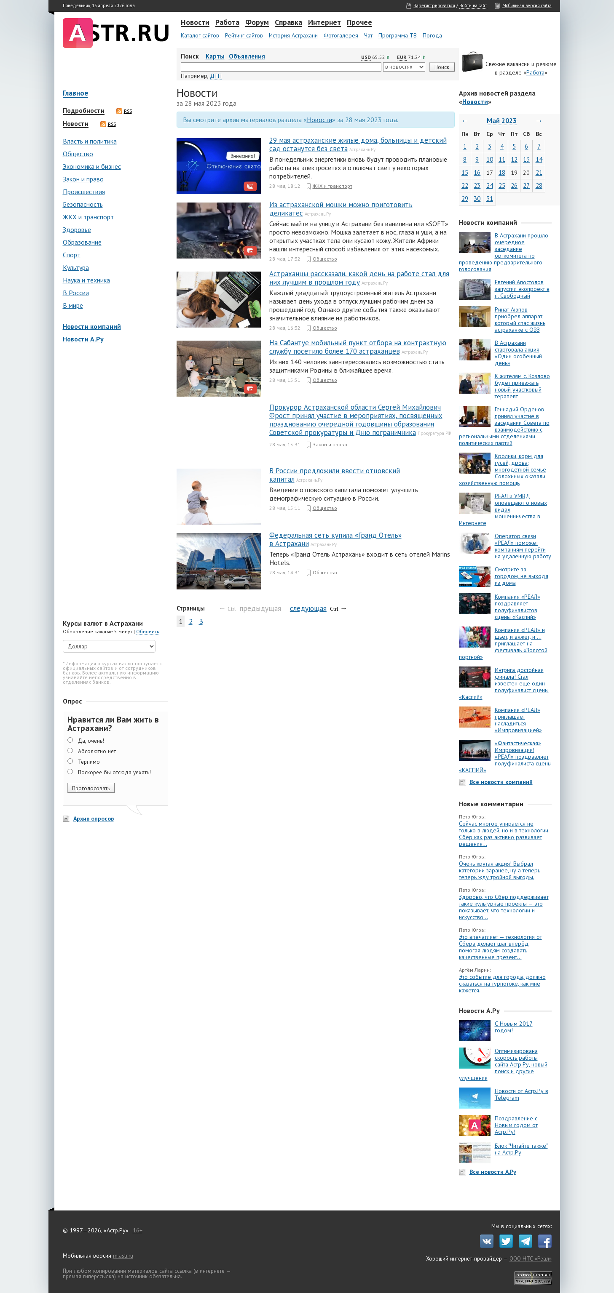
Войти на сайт (473, 5)
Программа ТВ (397, 35)
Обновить (147, 631)
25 (502, 185)
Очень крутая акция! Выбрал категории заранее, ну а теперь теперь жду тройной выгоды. (499, 870)
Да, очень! (91, 740)
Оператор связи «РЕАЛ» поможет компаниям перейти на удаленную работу (523, 546)
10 (489, 159)
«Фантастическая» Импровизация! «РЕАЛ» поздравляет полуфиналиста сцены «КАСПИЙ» (505, 756)
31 (489, 199)
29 (464, 199)
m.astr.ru (123, 1255)
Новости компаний (92, 326)
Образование (82, 242)
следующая (308, 608)
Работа (227, 23)
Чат (368, 35)
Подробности (84, 111)
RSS (124, 111)
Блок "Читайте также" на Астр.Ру (521, 1149)
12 (514, 159)
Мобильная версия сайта (527, 5)
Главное (75, 94)
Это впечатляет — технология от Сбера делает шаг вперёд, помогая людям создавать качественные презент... (500, 947)
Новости (195, 23)
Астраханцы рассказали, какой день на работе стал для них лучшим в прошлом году (359, 278)
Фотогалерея (341, 35)
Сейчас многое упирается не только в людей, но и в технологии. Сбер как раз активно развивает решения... (504, 834)
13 (526, 159)
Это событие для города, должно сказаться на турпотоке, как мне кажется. (502, 983)
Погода (432, 35)
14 (539, 159)
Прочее (359, 23)
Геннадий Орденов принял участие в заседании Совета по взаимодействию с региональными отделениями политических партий (504, 426)
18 (502, 172)
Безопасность (83, 204)
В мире (73, 305)
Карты (215, 56)
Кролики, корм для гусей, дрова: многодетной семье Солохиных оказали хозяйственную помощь (502, 469)
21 (539, 172)
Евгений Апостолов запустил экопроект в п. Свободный (522, 288)
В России (76, 292)
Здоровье (77, 229)
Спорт (71, 255)
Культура (76, 267)
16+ (137, 1230)
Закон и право (83, 179)
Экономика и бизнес (92, 166)
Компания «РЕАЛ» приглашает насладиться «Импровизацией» (518, 720)
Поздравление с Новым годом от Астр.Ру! (516, 1125)
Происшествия (84, 191)
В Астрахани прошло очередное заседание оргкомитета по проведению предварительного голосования (503, 252)
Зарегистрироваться (434, 5)
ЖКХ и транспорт (88, 217)
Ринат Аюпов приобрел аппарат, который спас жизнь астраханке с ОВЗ (520, 319)
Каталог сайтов (200, 35)
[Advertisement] (113, 482)
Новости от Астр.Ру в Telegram (521, 1094)
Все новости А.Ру (492, 1172)
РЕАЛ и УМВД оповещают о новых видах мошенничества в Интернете (503, 509)
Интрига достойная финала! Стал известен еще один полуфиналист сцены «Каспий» (504, 683)
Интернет (324, 23)
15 (464, 172)
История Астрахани (293, 35)
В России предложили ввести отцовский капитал (334, 475)
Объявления (247, 56)
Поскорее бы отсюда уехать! (114, 772)
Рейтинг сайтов (244, 35)
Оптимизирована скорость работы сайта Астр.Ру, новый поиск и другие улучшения (503, 1064)
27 (526, 185)
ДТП (216, 76)
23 (477, 185)
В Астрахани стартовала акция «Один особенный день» (518, 353)
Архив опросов (93, 818)
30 (477, 199)
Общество (78, 153)
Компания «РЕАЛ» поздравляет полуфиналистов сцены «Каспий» (517, 607)
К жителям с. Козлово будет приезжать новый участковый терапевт (522, 386)
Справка (288, 23)
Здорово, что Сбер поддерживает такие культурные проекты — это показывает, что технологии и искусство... (504, 907)
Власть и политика (90, 141)
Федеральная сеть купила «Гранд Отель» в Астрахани (335, 539)
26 (514, 185)
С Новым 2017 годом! (514, 1027)
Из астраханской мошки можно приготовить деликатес (341, 209)
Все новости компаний (501, 782)
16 (477, 172)
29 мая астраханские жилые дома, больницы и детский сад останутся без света (358, 144)
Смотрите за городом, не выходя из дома (521, 576)
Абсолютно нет (97, 751)
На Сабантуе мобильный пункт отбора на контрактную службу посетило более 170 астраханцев (357, 347)
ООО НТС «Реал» (530, 1258)
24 (489, 185)
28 (539, 185)
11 (502, 159)
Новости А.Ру (83, 339)
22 (464, 185)
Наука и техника (86, 280)
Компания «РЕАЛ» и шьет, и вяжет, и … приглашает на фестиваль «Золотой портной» (503, 643)
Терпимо (89, 761)
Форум (257, 23)
